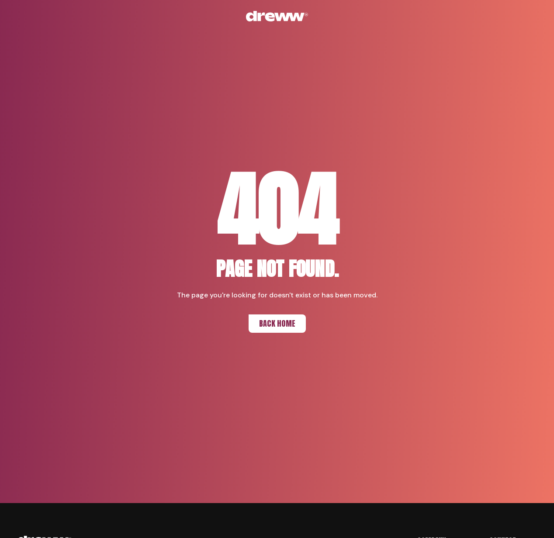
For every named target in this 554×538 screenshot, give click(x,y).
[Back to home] (277, 16)
